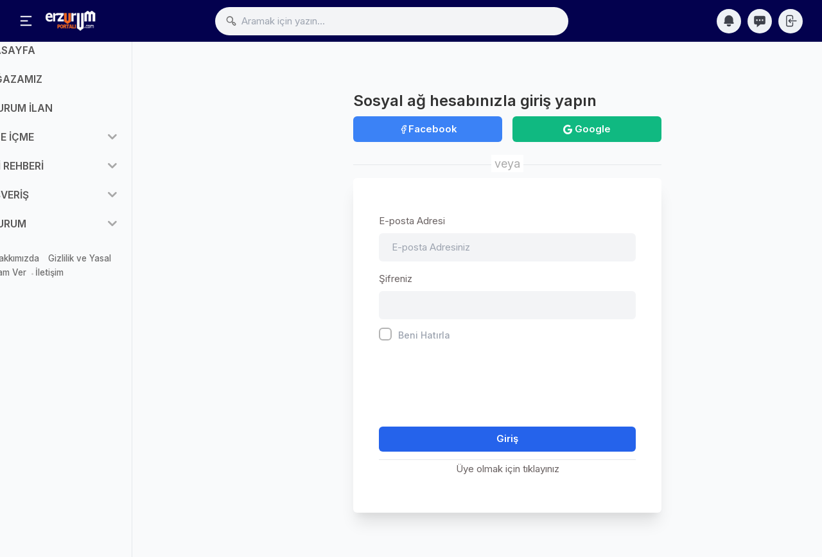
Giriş (507, 439)
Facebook (428, 129)
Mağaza (27, 271)
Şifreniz (395, 279)
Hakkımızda (76, 271)
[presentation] (476, 382)
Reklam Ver (64, 286)
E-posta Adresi (412, 221)
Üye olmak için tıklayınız (507, 469)
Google (587, 129)
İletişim (110, 286)
